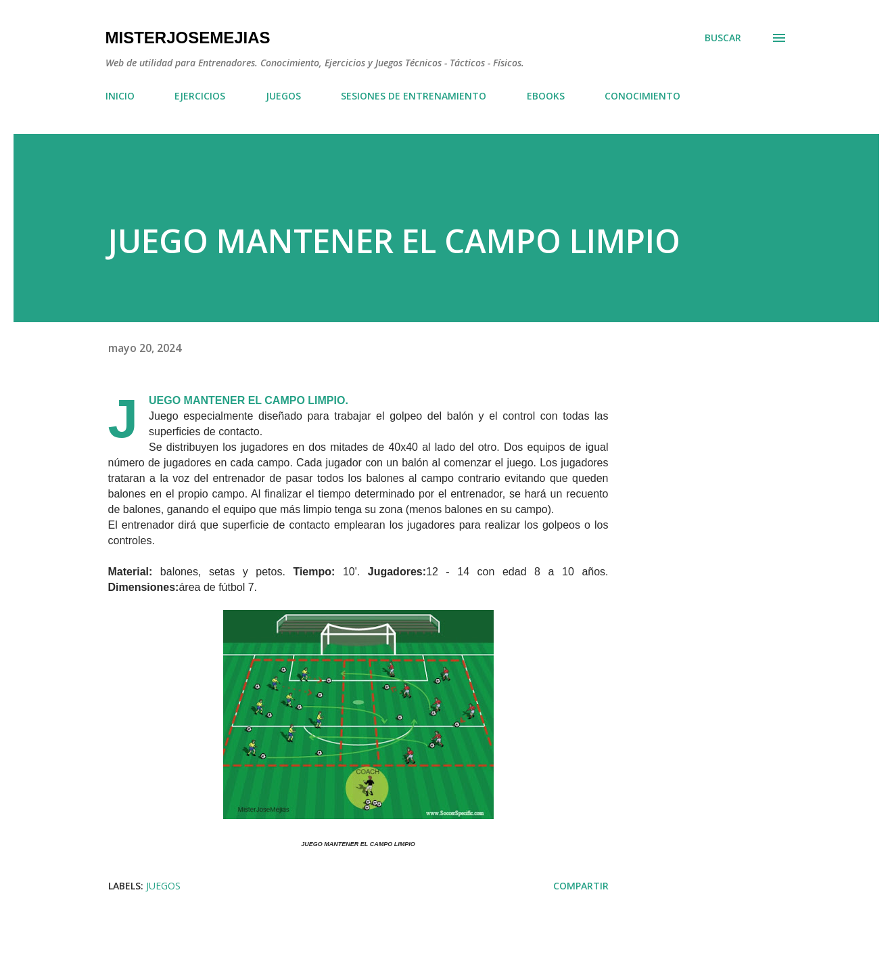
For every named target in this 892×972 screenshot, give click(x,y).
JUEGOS (283, 95)
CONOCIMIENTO (642, 95)
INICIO (120, 95)
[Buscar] (723, 38)
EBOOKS (546, 95)
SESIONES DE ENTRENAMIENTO (413, 95)
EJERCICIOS (199, 95)
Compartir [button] (581, 885)
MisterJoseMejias (188, 37)
